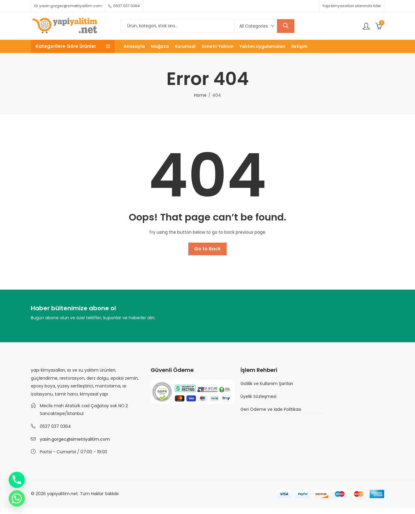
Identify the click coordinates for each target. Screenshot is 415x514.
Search (285, 26)
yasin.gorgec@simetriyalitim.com (75, 439)
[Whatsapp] (17, 498)
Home (200, 95)
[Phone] (17, 480)
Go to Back (207, 249)
